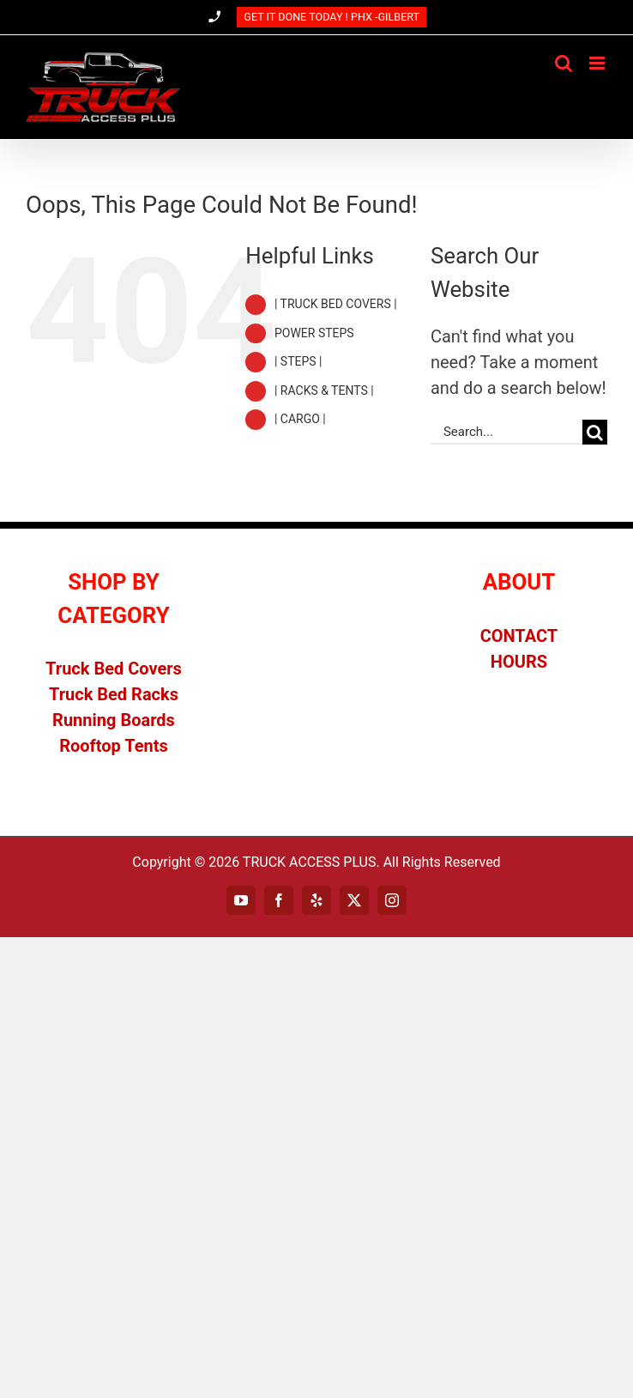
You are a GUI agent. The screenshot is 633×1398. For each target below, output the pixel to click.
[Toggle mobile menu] (598, 63)
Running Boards (113, 720)
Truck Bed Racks (113, 694)
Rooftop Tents (113, 745)
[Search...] (506, 432)
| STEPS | (298, 361)
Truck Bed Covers (113, 668)
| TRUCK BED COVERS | (335, 304)
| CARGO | (300, 419)
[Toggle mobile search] (563, 63)
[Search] (594, 432)
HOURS (519, 661)
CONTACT (519, 636)
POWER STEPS (314, 333)
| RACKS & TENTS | (324, 390)
